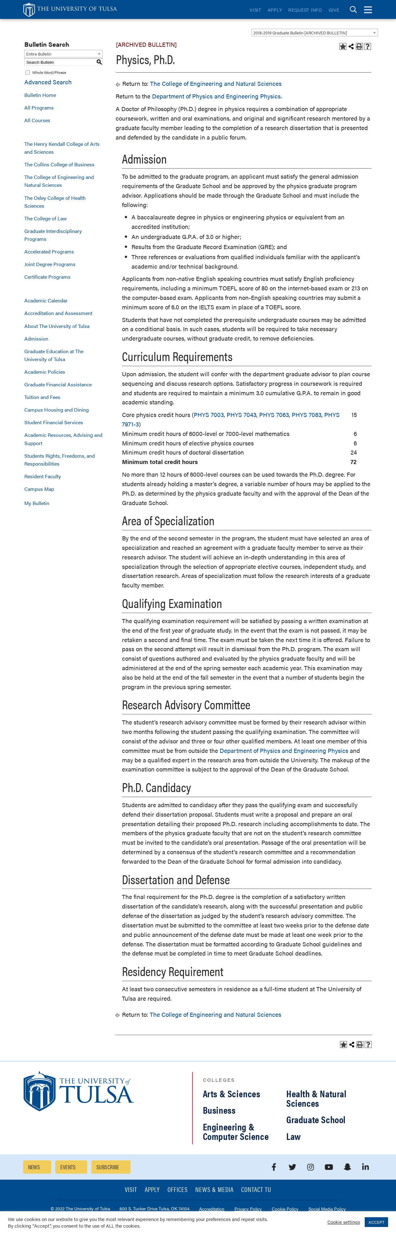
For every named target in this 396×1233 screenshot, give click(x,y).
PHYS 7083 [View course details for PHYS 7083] (306, 414)
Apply (275, 10)
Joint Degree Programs (50, 264)
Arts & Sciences (231, 1093)
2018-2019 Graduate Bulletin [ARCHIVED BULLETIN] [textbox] (300, 33)
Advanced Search (48, 82)
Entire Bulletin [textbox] (38, 54)
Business (219, 1110)
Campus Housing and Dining (56, 409)
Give (334, 10)
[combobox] (315, 32)
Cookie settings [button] (343, 1221)
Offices (178, 1190)
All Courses (37, 120)
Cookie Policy (285, 1209)
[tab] (353, 9)
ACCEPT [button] (376, 1222)
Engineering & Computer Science (236, 1131)
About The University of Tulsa (56, 326)
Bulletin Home (40, 94)
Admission (36, 338)
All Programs (39, 107)
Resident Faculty (42, 476)
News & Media (214, 1190)
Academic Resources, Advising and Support (63, 438)
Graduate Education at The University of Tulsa (53, 355)
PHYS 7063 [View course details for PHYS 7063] (274, 414)
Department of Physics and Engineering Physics (216, 96)
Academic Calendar (46, 300)
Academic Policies (44, 371)
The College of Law (45, 218)
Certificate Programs (47, 276)
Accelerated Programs (49, 251)
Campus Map (39, 488)
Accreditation (211, 1209)
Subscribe (107, 1167)
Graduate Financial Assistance (58, 384)
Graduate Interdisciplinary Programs (53, 234)
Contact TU (256, 1190)
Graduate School (316, 1119)
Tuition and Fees (42, 397)
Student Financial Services (53, 422)
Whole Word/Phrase (49, 72)
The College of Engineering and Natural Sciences (59, 180)
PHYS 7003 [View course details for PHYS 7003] (209, 414)
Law (293, 1136)
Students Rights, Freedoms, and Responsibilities (59, 459)
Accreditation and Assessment (58, 313)
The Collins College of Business (59, 164)
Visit (255, 10)
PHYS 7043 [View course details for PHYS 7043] (241, 414)
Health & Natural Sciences (316, 1098)
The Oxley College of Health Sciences (55, 201)
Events (68, 1167)
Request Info (305, 10)
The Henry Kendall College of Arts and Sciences (62, 147)
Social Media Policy (327, 1209)
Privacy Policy (248, 1209)
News (34, 1167)
